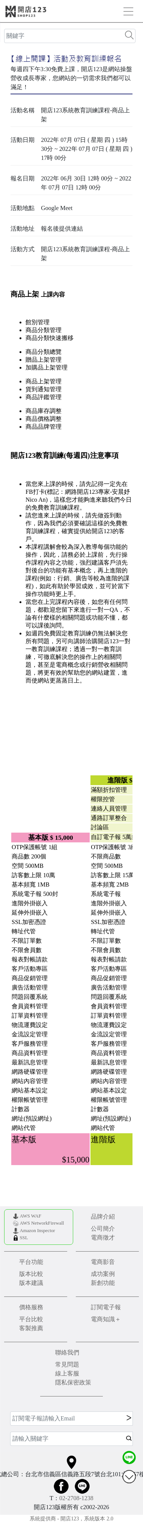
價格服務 (31, 1307)
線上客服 (67, 1373)
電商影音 (103, 1262)
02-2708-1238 (76, 1498)
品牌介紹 (103, 1216)
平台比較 (31, 1319)
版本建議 (31, 1283)
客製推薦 (31, 1328)
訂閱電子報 (106, 1307)
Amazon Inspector (37, 1230)
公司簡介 (103, 1228)
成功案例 (103, 1274)
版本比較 (31, 1274)
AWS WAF (30, 1216)
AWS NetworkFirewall (42, 1223)
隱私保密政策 (73, 1382)
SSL (24, 1237)
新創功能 (103, 1283)
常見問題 (67, 1364)
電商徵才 (103, 1237)
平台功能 (31, 1262)
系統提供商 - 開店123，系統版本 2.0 (71, 1519)
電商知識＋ (106, 1319)
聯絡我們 (67, 1352)
